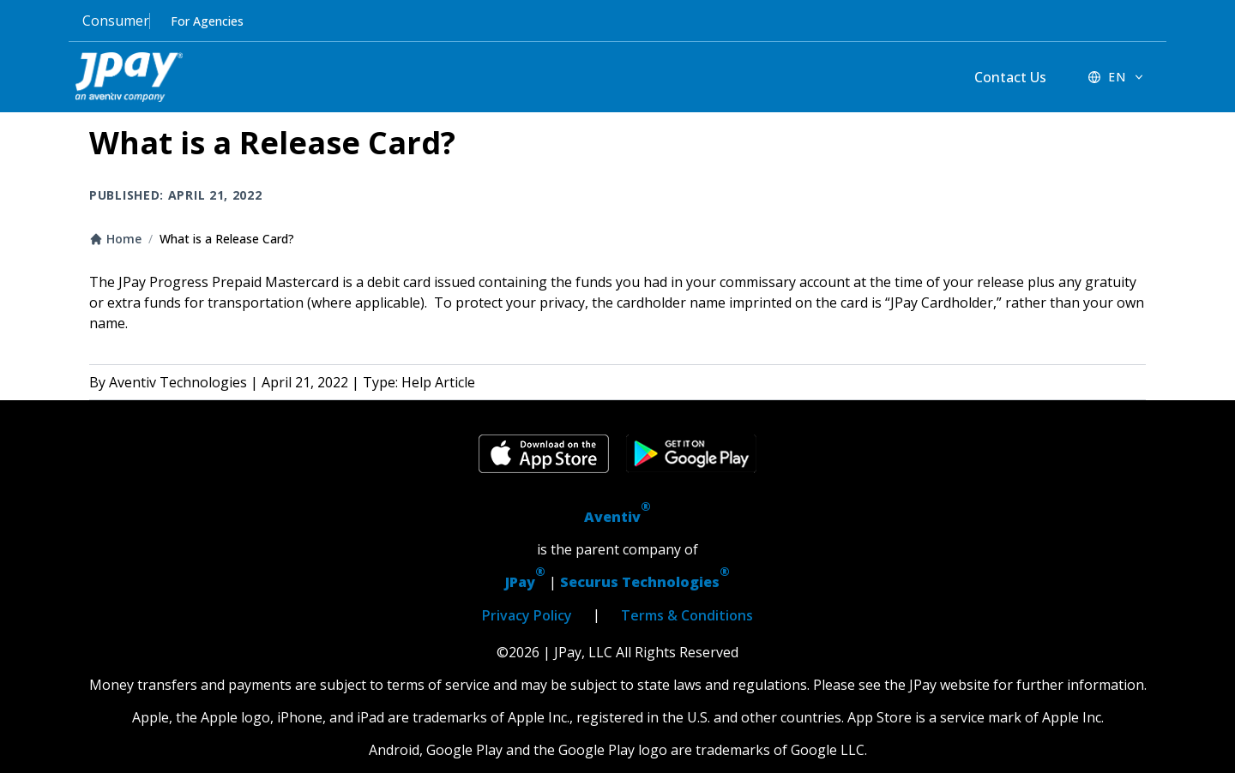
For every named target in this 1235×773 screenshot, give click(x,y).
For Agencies (207, 21)
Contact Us (1010, 77)
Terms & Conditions (687, 615)
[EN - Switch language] (1117, 77)
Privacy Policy (527, 615)
